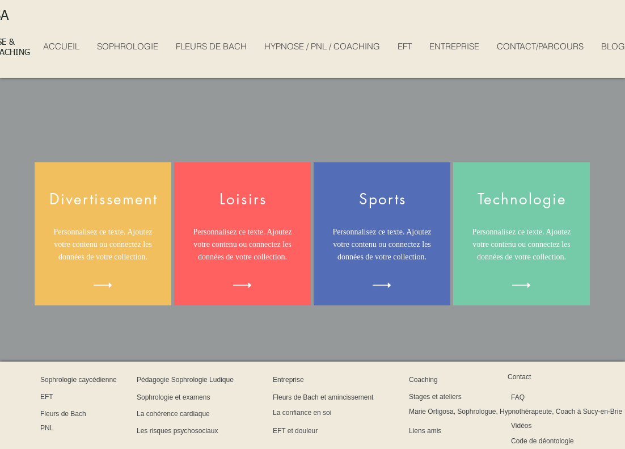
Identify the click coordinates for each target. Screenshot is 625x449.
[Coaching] (437, 380)
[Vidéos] (542, 425)
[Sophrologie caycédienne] (116, 379)
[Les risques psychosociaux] (218, 430)
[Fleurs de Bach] (85, 413)
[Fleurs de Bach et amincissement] (374, 397)
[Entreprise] (303, 379)
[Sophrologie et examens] (210, 397)
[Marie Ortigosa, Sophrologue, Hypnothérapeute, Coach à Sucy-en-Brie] (515, 411)
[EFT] (71, 396)
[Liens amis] (442, 431)
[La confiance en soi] (332, 412)
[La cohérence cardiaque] (209, 413)
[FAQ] (540, 397)
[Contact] (531, 377)
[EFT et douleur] (318, 430)
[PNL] (70, 428)
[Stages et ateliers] (461, 396)
